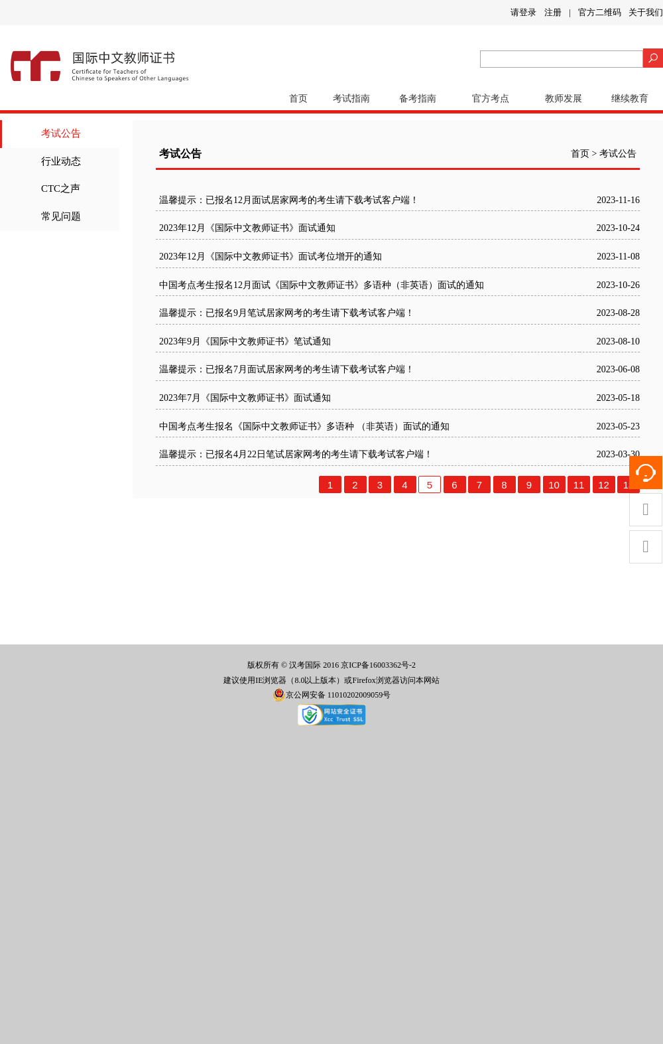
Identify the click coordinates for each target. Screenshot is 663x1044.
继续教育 (629, 99)
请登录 (523, 12)
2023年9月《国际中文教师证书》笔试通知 (245, 341)
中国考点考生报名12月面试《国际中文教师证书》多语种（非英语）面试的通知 (321, 285)
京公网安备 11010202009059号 (331, 695)
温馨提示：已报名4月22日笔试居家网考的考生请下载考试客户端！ (296, 454)
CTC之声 (60, 188)
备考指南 (417, 99)
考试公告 (61, 133)
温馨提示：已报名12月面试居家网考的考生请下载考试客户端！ (289, 200)
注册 (553, 12)
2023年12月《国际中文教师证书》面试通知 (247, 228)
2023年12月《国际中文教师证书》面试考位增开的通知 (270, 256)
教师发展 (563, 99)
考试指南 (351, 99)
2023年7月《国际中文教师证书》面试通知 (245, 398)
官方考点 (490, 99)
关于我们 (646, 12)
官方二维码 (599, 12)
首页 (298, 99)
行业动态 (61, 161)
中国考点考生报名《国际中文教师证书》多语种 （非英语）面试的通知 (304, 426)
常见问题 (61, 216)
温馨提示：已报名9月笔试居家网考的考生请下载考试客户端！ (286, 313)
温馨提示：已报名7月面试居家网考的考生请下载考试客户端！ (286, 369)
